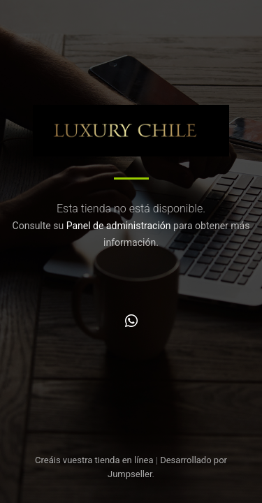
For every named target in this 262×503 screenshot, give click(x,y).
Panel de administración (118, 225)
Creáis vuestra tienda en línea (94, 460)
